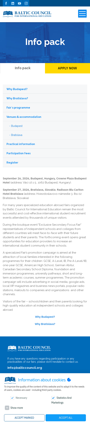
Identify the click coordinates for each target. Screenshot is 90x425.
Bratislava (16, 135)
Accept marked (24, 417)
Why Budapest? (17, 89)
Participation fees (18, 153)
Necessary (21, 397)
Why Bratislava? (17, 98)
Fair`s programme (18, 107)
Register (12, 162)
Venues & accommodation (24, 116)
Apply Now (67, 68)
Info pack (22, 68)
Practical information (21, 144)
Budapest (16, 126)
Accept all (66, 417)
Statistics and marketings (61, 400)
